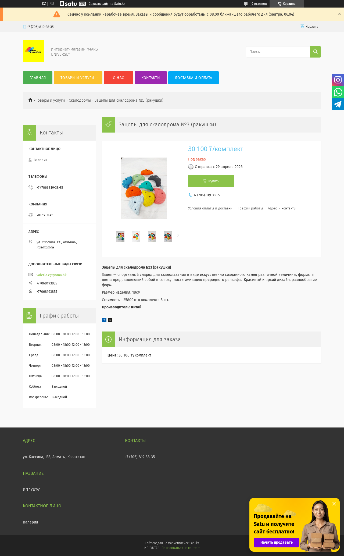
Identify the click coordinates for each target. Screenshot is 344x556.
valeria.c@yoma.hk (52, 275)
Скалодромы (80, 100)
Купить (213, 181)
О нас (118, 78)
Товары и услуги (77, 78)
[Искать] (315, 52)
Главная (38, 78)
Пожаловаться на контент (180, 548)
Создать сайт (98, 4)
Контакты (150, 78)
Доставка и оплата (193, 78)
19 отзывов (258, 4)
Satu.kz (194, 543)
